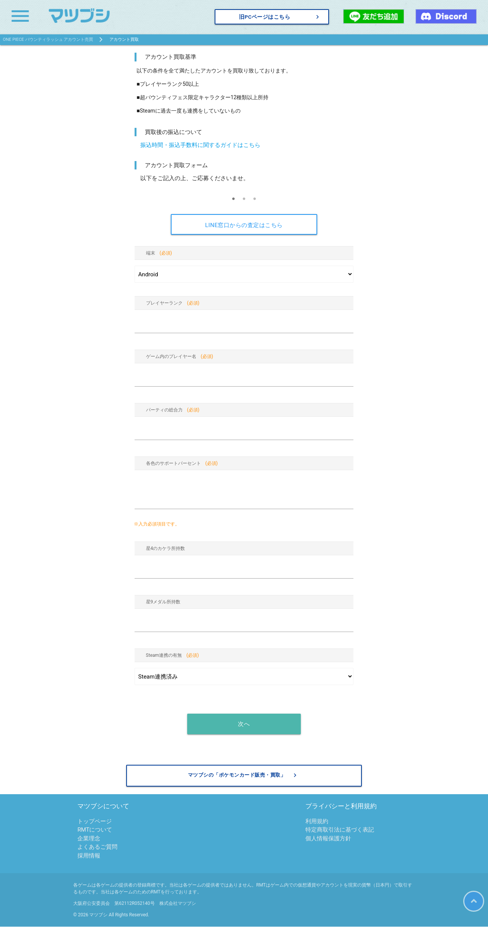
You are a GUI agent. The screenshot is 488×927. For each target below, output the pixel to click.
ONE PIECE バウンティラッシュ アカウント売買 (48, 39)
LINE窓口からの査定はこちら (244, 225)
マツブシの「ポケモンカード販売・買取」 (243, 775)
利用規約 (316, 821)
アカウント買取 (124, 39)
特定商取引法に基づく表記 (339, 830)
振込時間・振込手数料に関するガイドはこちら (200, 145)
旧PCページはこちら (280, 17)
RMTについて (94, 830)
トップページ (94, 821)
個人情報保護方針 (328, 838)
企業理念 (88, 838)
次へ (244, 724)
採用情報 (88, 856)
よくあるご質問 (97, 847)
